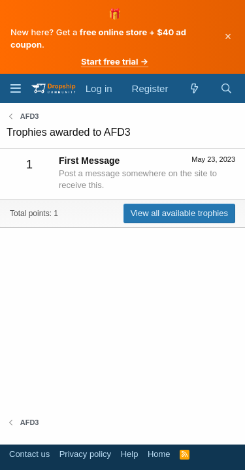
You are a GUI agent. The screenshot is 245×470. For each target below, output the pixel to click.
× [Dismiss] (228, 36)
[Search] (226, 88)
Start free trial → (114, 61)
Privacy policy (85, 454)
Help (130, 454)
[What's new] (194, 88)
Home (159, 454)
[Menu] (15, 88)
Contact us (29, 454)
